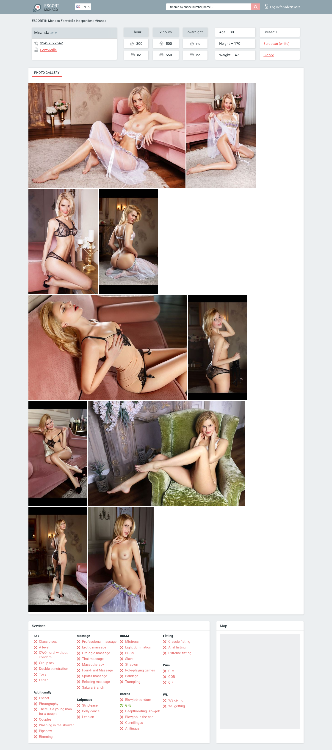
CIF (170, 682)
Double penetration (53, 669)
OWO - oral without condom (53, 655)
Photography (48, 704)
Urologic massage (96, 653)
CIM (171, 671)
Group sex (46, 663)
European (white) (276, 44)
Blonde (268, 55)
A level (44, 647)
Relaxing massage (96, 682)
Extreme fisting (179, 653)
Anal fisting (176, 647)
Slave (129, 659)
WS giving (175, 700)
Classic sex (48, 642)
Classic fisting (179, 642)
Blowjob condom (138, 700)
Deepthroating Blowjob (142, 711)
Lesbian (88, 717)
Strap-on (131, 664)
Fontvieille (68, 21)
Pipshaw (45, 731)
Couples (45, 719)
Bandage (131, 676)
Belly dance (91, 711)
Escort (44, 698)
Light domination (138, 647)
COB (171, 677)
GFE (128, 705)
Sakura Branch (93, 687)
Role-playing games (140, 670)
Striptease (90, 705)
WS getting (176, 706)
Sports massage (94, 676)
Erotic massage (94, 647)
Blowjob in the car (139, 717)
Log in (282, 6)
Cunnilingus (134, 723)
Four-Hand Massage (97, 670)
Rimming (46, 737)
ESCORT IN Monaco (46, 21)
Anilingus (132, 728)
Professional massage (99, 642)
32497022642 (51, 43)
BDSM (130, 653)
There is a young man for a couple (55, 711)
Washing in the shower (56, 725)
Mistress (132, 642)
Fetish (43, 680)
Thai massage (93, 659)
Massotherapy (93, 664)
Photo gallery (46, 72)
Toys (42, 674)
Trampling (132, 682)
